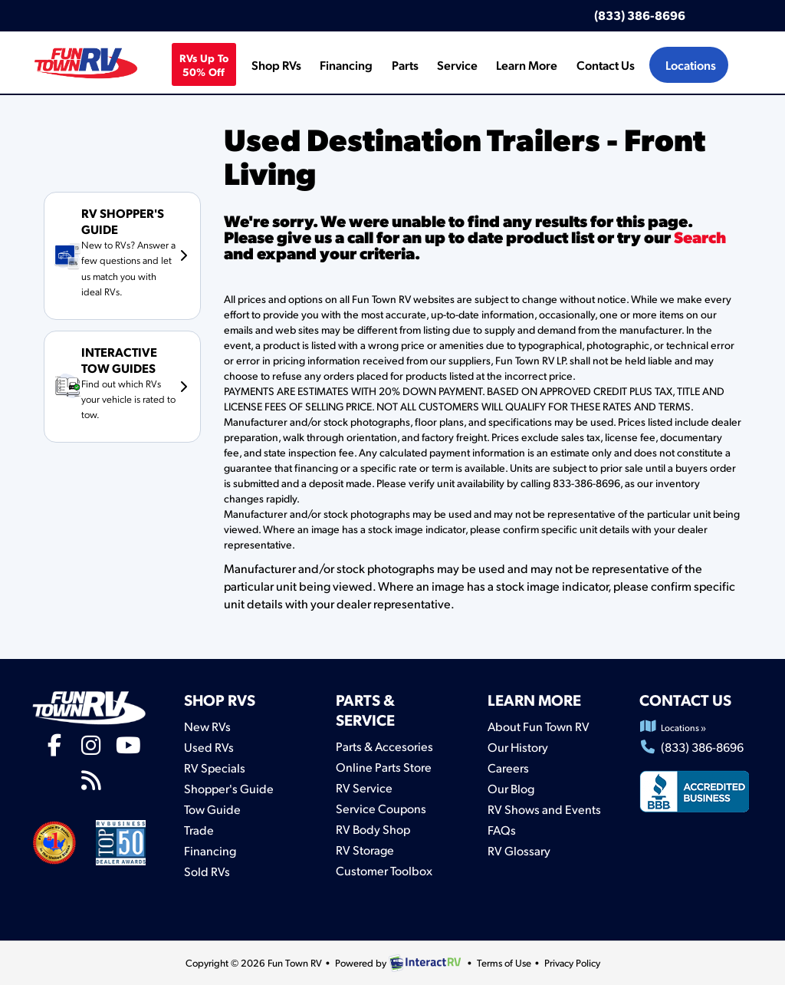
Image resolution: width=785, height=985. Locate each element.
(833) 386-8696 (639, 15)
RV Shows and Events (544, 809)
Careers (508, 767)
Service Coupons (381, 808)
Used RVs (209, 747)
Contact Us (605, 65)
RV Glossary (519, 850)
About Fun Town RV (539, 726)
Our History (518, 747)
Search (700, 236)
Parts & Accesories (384, 746)
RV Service (364, 787)
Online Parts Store (384, 767)
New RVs (207, 726)
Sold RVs (207, 871)
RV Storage (365, 850)
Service (457, 65)
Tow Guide (212, 809)
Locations (690, 65)
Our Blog (511, 788)
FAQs (502, 830)
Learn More (526, 65)
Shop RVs (276, 65)
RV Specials (214, 767)
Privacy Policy (572, 963)
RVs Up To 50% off (204, 64)
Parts (405, 65)
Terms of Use (504, 963)
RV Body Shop (373, 829)
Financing (346, 65)
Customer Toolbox (384, 870)
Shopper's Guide (229, 788)
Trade (199, 830)
